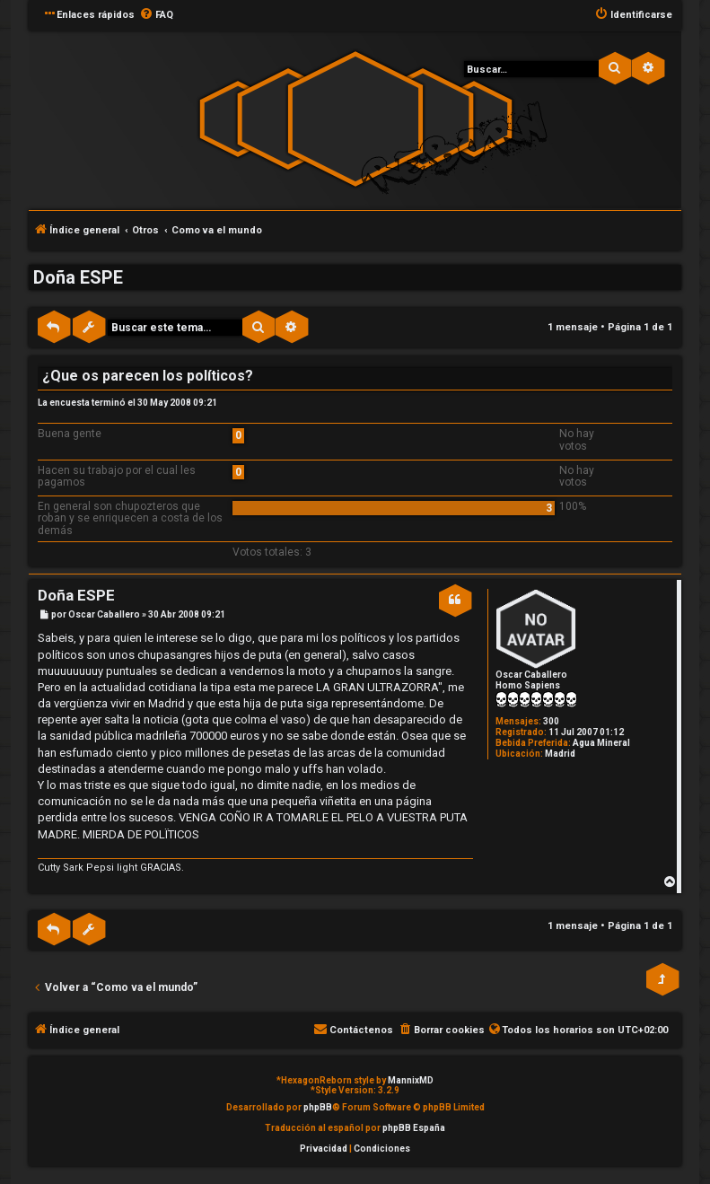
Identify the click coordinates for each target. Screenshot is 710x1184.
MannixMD (411, 1080)
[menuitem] (156, 15)
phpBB (317, 1107)
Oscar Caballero (531, 675)
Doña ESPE (78, 277)
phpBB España (413, 1128)
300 (551, 721)
